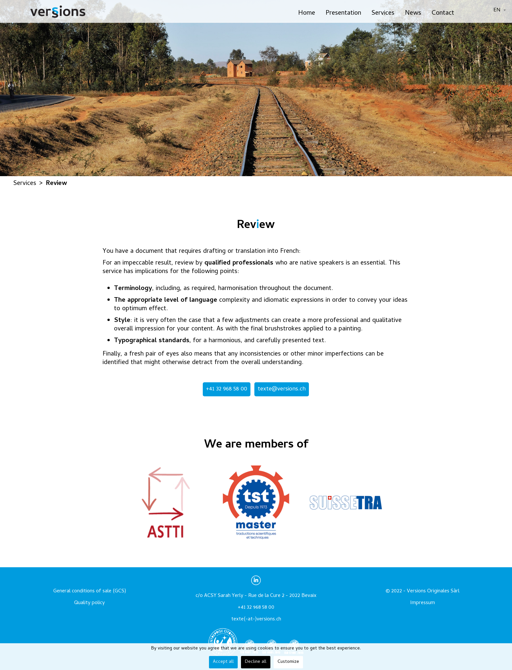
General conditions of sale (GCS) (89, 591)
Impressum (422, 603)
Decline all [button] (255, 662)
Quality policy (89, 603)
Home (306, 13)
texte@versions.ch (282, 389)
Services (383, 13)
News (413, 13)
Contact (443, 13)
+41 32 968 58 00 (226, 389)
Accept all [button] (223, 662)
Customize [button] (288, 662)
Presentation (343, 13)
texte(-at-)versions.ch (256, 619)
